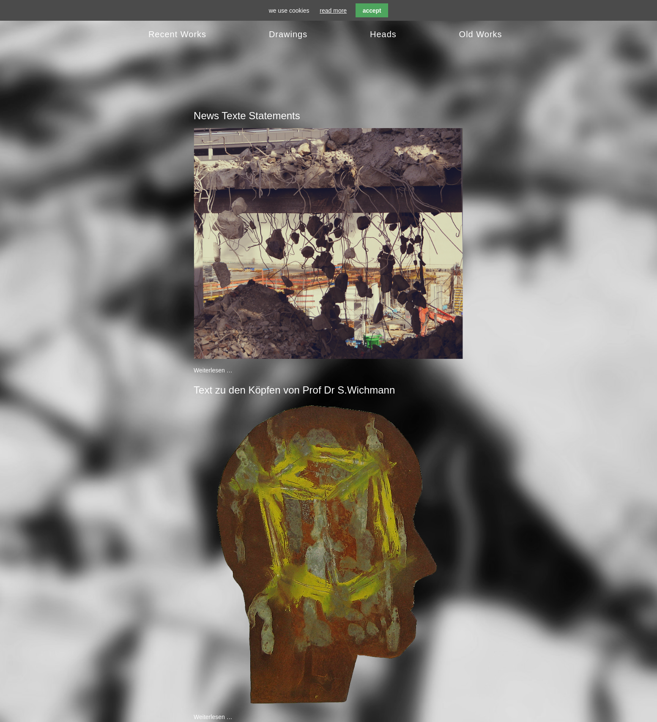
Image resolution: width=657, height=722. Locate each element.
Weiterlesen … (213, 370)
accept (372, 10)
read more (333, 10)
